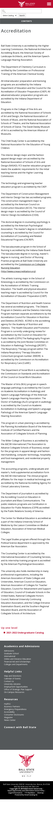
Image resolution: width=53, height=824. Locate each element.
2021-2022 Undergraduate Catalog (25, 632)
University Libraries (12, 684)
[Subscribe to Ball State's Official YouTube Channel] (18, 732)
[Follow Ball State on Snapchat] (11, 739)
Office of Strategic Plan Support (18, 689)
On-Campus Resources (14, 692)
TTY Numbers (29, 793)
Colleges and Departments (16, 664)
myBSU (7, 703)
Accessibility (9, 712)
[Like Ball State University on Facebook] (5, 732)
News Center (9, 720)
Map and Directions (12, 676)
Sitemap (40, 793)
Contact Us (9, 681)
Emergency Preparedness (15, 709)
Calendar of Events (12, 678)
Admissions (9, 650)
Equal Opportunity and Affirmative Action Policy (26, 790)
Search (22, 15)
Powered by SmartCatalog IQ (26, 795)
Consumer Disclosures (14, 714)
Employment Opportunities (16, 686)
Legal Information (15, 793)
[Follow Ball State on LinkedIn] (5, 739)
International (9, 656)
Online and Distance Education (17, 659)
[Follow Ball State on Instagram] (24, 732)
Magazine (8, 717)
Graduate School (11, 653)
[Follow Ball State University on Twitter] (11, 732)
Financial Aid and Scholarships (17, 661)
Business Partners (12, 706)
